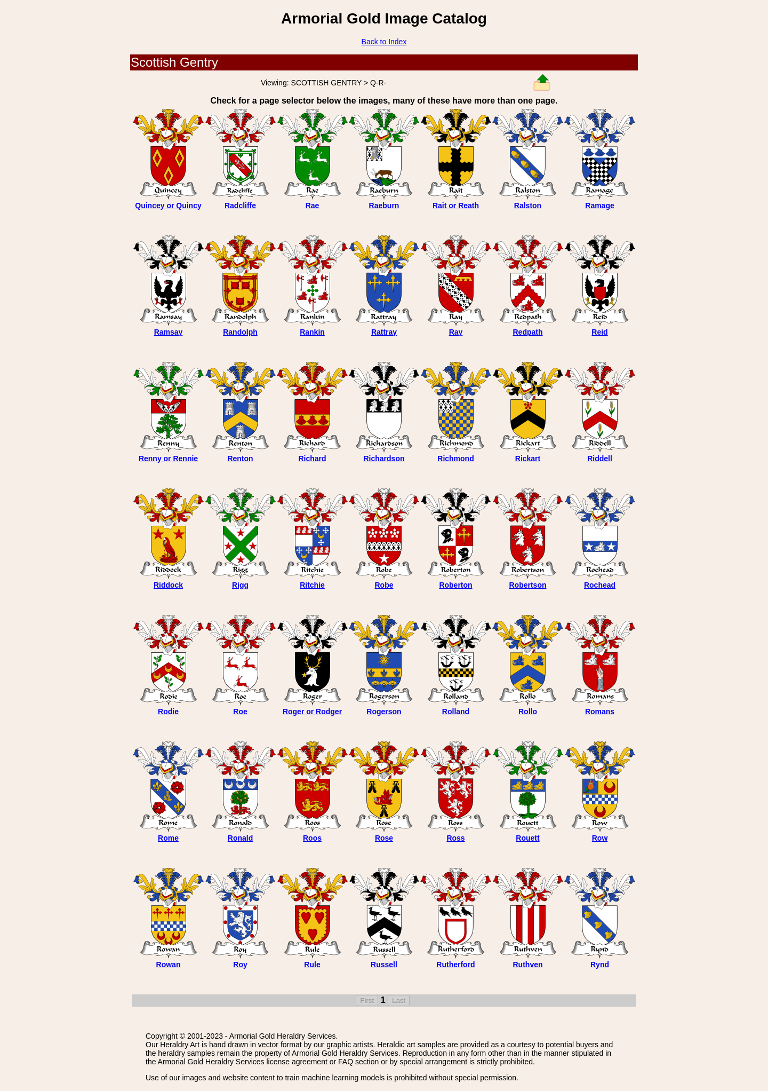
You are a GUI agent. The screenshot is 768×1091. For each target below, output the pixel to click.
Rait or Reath (456, 205)
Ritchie (312, 585)
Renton (240, 458)
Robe (384, 585)
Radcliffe (240, 205)
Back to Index (384, 41)
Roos (312, 838)
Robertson (528, 585)
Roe (240, 711)
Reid (599, 332)
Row (600, 838)
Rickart (527, 458)
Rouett (527, 838)
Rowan (168, 964)
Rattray (384, 332)
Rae (312, 205)
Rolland (455, 711)
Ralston (527, 205)
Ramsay (168, 332)
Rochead (599, 585)
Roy (240, 964)
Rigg (240, 585)
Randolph (240, 332)
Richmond (455, 458)
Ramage (599, 205)
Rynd (599, 964)
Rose (384, 838)
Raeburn (384, 205)
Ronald (240, 838)
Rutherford (455, 964)
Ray (456, 332)
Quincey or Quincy (168, 205)
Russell (384, 964)
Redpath (528, 332)
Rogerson (383, 711)
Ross (455, 838)
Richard (312, 458)
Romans (599, 711)
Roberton (455, 585)
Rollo (527, 711)
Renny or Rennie (168, 458)
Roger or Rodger (312, 711)
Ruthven (528, 964)
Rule (312, 964)
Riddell (599, 458)
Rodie (168, 711)
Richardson (383, 458)
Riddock (168, 585)
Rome (168, 838)
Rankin (312, 332)
